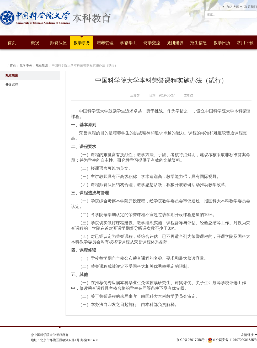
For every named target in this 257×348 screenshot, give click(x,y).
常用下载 (245, 42)
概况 (35, 42)
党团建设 (175, 42)
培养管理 (105, 42)
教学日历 (221, 42)
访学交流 (151, 42)
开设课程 (12, 84)
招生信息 (198, 42)
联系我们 (250, 7)
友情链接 (249, 335)
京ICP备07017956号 (190, 340)
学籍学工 (128, 42)
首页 (12, 42)
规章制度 (42, 65)
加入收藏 (233, 7)
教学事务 (81, 42)
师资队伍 (58, 42)
